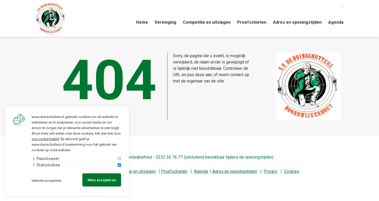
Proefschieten (251, 22)
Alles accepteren (101, 180)
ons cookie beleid (45, 139)
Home (142, 22)
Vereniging (165, 22)
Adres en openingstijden (297, 22)
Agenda (335, 22)
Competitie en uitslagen (207, 22)
